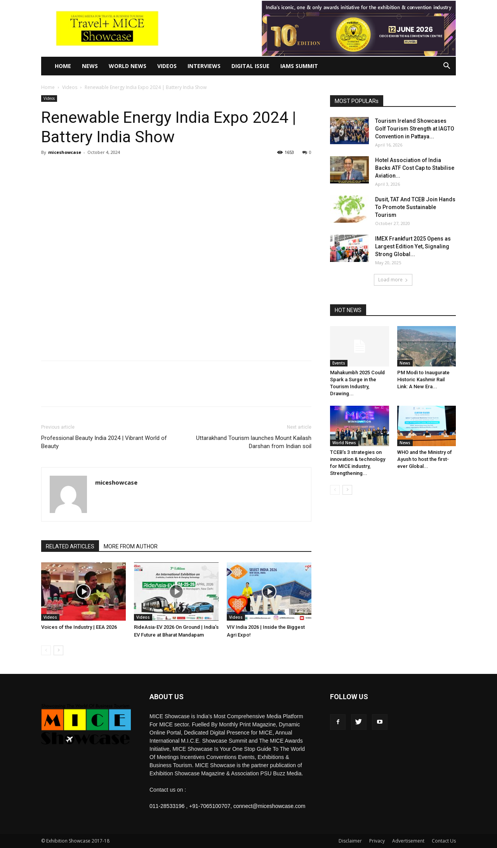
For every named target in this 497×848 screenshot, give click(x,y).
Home (63, 66)
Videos (167, 66)
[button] (446, 66)
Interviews (204, 66)
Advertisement (408, 841)
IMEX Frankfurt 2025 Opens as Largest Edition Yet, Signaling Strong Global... (413, 246)
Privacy (377, 841)
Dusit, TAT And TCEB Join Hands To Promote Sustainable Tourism (415, 207)
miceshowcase (64, 152)
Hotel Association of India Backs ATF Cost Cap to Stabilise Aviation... (414, 168)
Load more (393, 279)
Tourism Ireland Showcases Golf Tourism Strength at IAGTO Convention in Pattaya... (414, 129)
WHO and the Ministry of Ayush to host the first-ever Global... (424, 459)
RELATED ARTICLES (70, 546)
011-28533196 (166, 806)
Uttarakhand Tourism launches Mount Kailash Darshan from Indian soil (253, 442)
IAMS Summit (299, 66)
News (90, 66)
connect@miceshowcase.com (269, 806)
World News (127, 66)
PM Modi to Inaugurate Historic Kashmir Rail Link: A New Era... (423, 379)
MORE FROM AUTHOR (131, 546)
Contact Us (444, 841)
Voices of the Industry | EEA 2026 (79, 627)
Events (338, 363)
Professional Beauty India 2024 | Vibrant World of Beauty (104, 442)
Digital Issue (250, 66)
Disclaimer (350, 841)
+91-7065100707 (209, 806)
